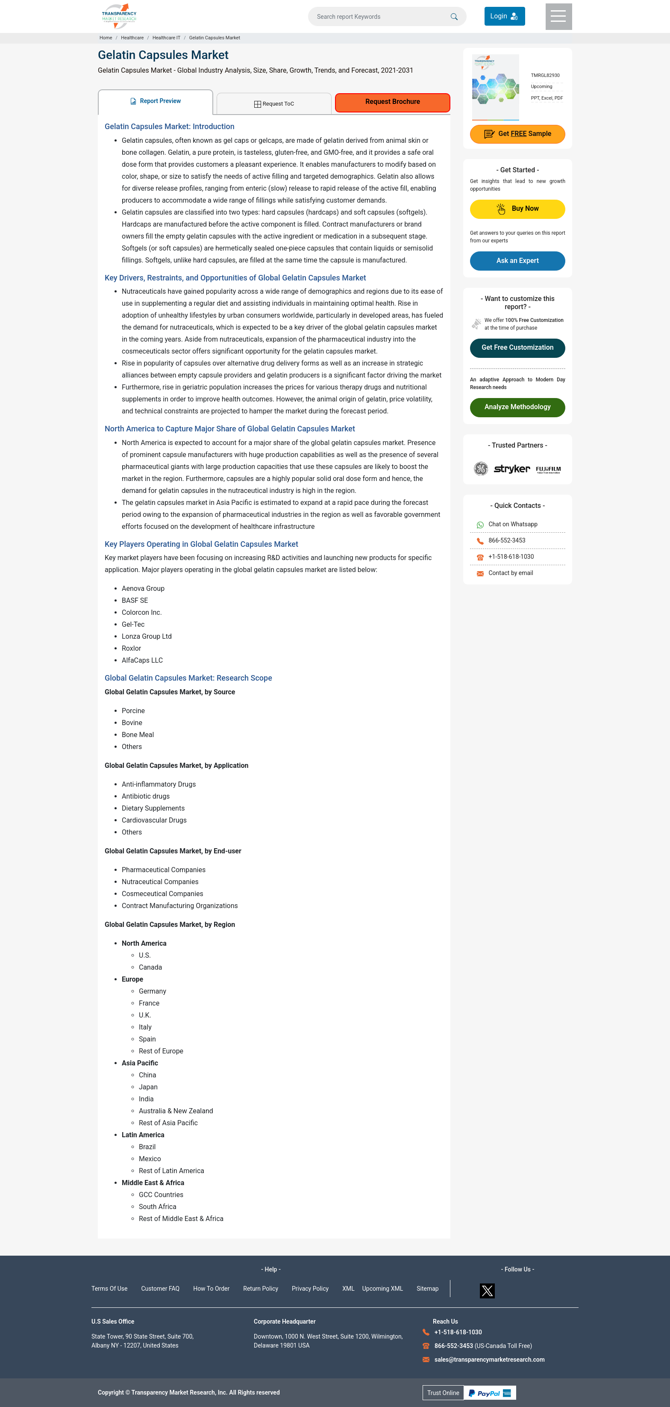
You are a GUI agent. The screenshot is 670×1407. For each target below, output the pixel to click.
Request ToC (274, 104)
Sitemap (427, 1288)
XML (348, 1288)
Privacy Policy (310, 1288)
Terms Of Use (109, 1288)
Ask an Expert (518, 261)
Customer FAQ (160, 1288)
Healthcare (132, 38)
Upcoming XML (382, 1288)
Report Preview (155, 101)
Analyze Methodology (518, 407)
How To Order (211, 1288)
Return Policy (260, 1288)
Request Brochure (392, 101)
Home (106, 38)
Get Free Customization (517, 347)
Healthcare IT (166, 38)
